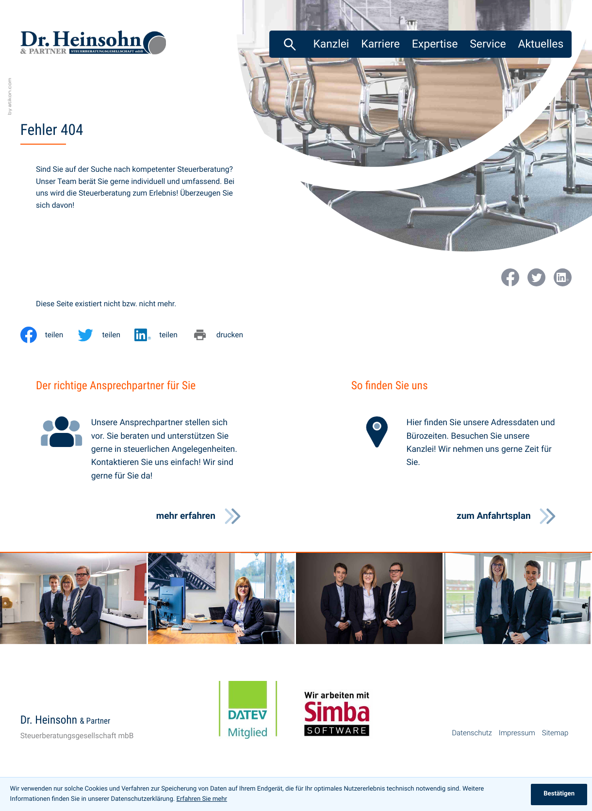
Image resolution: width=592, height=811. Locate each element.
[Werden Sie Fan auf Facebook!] (510, 277)
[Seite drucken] (224, 335)
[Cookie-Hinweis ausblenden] (559, 794)
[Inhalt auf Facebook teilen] (49, 335)
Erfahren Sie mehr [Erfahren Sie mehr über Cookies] (202, 799)
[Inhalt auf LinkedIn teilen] (163, 335)
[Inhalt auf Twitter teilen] (105, 335)
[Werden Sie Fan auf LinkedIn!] (563, 277)
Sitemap (555, 732)
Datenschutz (472, 732)
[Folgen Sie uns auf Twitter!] (536, 277)
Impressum (517, 732)
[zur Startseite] (93, 45)
